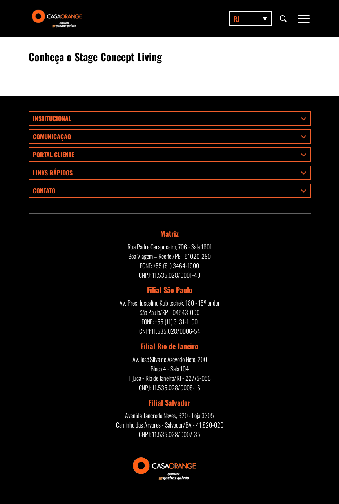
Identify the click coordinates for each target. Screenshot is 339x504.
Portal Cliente (53, 154)
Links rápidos (53, 172)
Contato (44, 190)
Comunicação (52, 136)
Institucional (52, 118)
